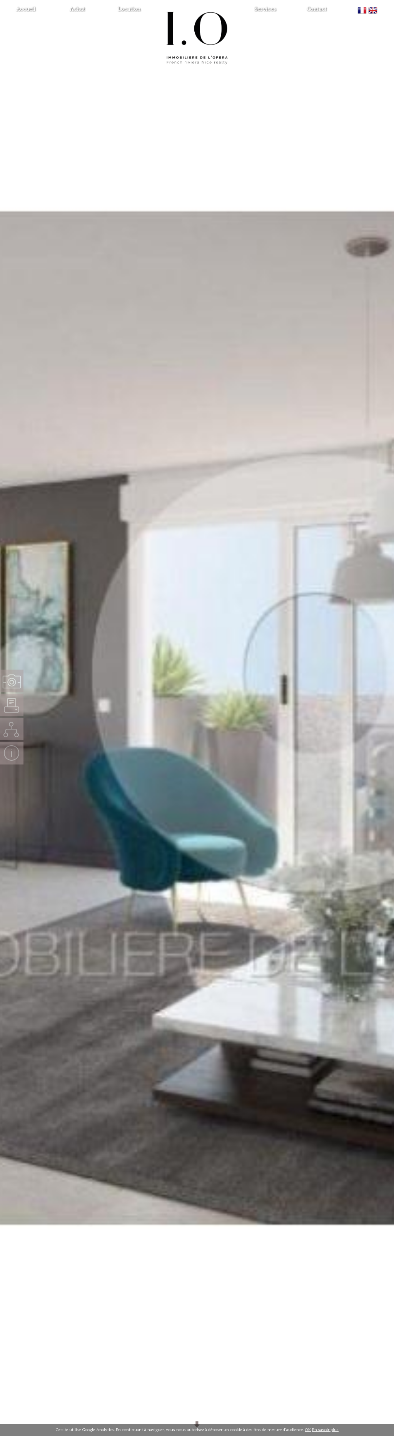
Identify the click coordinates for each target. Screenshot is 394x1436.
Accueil (25, 9)
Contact (317, 9)
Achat (77, 9)
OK (308, 1430)
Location (129, 9)
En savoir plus (325, 1430)
